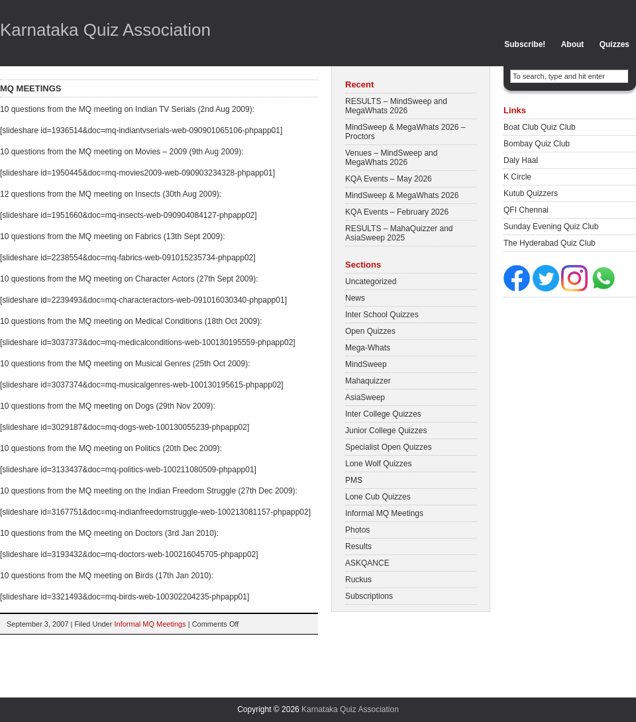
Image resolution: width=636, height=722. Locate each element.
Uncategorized (370, 281)
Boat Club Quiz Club (540, 127)
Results (358, 546)
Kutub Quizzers (531, 193)
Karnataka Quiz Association (105, 30)
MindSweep (366, 364)
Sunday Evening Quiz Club (551, 226)
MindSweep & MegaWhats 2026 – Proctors (405, 132)
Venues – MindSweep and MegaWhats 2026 (391, 157)
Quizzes (614, 44)
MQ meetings (30, 88)
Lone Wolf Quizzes (378, 463)
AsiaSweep (365, 397)
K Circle (517, 176)
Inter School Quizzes (382, 314)
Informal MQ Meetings (150, 624)
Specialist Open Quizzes (388, 447)
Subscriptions (369, 596)
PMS (353, 480)
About (572, 44)
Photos (357, 530)
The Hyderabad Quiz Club (550, 243)
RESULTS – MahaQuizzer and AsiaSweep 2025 (399, 233)
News (355, 298)
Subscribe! (524, 44)
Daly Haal (521, 160)
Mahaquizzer (368, 381)
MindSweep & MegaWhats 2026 (401, 195)
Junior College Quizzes (386, 430)
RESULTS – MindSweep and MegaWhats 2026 (396, 106)
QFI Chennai (526, 210)
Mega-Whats (367, 347)
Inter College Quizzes (383, 414)
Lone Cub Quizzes (378, 496)
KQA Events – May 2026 (388, 178)
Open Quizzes (370, 331)
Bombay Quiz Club (537, 143)
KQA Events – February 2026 (397, 212)
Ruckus (358, 579)
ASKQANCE (367, 563)
